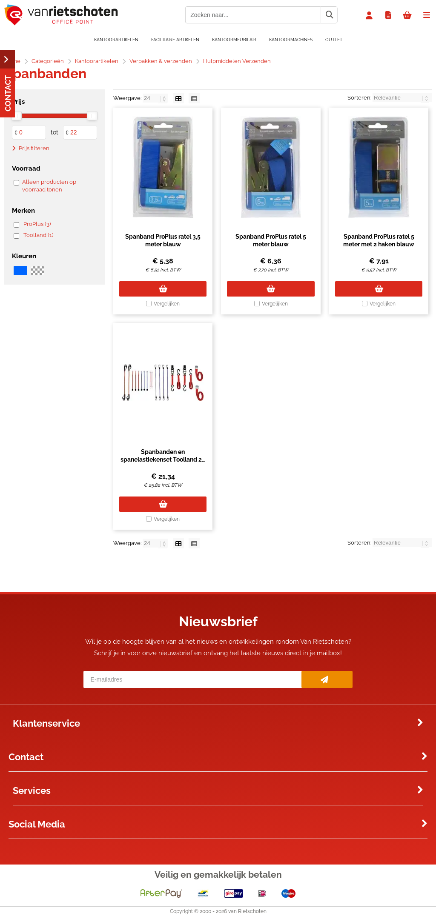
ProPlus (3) (37, 224)
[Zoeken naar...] (329, 14)
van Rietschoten (247, 911)
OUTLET (333, 39)
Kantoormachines (291, 39)
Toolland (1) (38, 235)
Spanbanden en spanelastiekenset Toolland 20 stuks (163, 459)
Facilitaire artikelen (175, 39)
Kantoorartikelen (116, 39)
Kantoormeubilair (234, 39)
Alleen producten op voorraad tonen (49, 186)
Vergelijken (167, 304)
